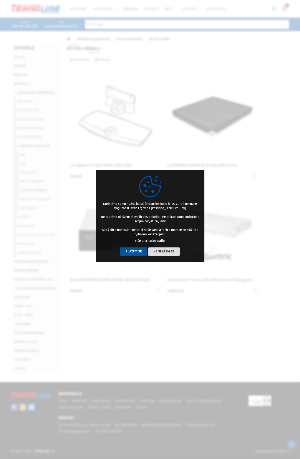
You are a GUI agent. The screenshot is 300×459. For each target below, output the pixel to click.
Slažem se (134, 251)
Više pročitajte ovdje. (150, 241)
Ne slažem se (164, 251)
